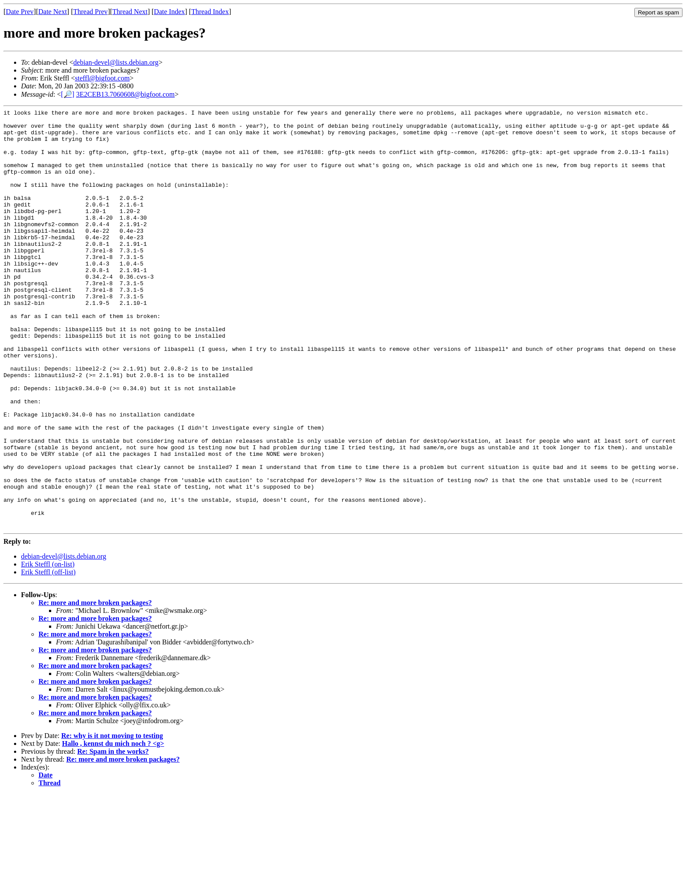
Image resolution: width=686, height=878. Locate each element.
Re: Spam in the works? (113, 835)
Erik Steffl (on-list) (47, 648)
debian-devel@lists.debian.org (116, 62)
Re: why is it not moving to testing (112, 819)
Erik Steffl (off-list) (48, 656)
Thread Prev (90, 11)
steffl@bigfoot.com (102, 78)
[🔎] (67, 94)
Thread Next (129, 11)
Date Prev (20, 11)
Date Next (52, 11)
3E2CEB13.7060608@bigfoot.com (125, 94)
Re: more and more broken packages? (95, 686)
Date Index (169, 11)
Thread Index (210, 11)
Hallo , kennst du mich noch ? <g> (113, 827)
